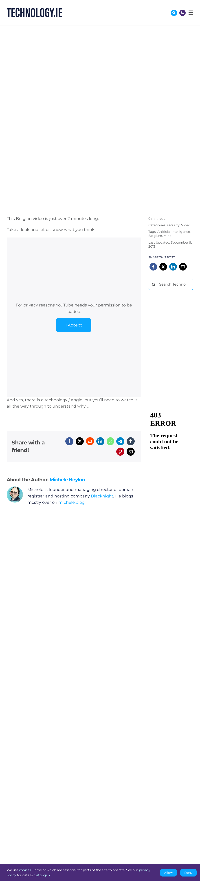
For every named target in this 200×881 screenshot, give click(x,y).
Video (185, 225)
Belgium (155, 236)
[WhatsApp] (110, 441)
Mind (167, 236)
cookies (25, 870)
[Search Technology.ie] (170, 284)
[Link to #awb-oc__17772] (174, 13)
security (173, 225)
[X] (80, 441)
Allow (168, 873)
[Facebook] (69, 441)
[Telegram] (120, 441)
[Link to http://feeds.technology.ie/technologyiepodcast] (182, 13)
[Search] (153, 284)
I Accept (74, 325)
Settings (42, 875)
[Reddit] (90, 441)
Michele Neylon (67, 479)
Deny (188, 873)
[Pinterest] (120, 451)
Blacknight (102, 496)
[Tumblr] (130, 441)
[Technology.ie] (34, 10)
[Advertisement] (174, 316)
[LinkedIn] (100, 441)
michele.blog (71, 502)
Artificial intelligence (173, 232)
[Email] (130, 451)
